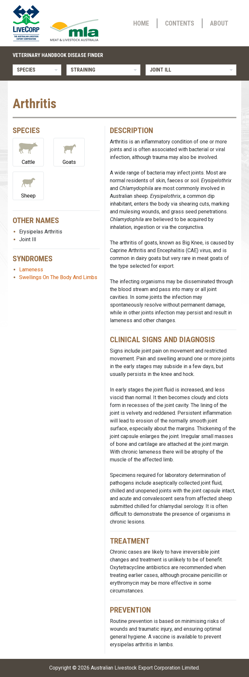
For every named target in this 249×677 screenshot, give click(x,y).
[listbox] (37, 69)
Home (141, 23)
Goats (69, 151)
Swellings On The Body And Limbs (58, 277)
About (219, 23)
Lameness (31, 269)
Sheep (28, 185)
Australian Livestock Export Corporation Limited (145, 668)
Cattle (28, 151)
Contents (179, 23)
